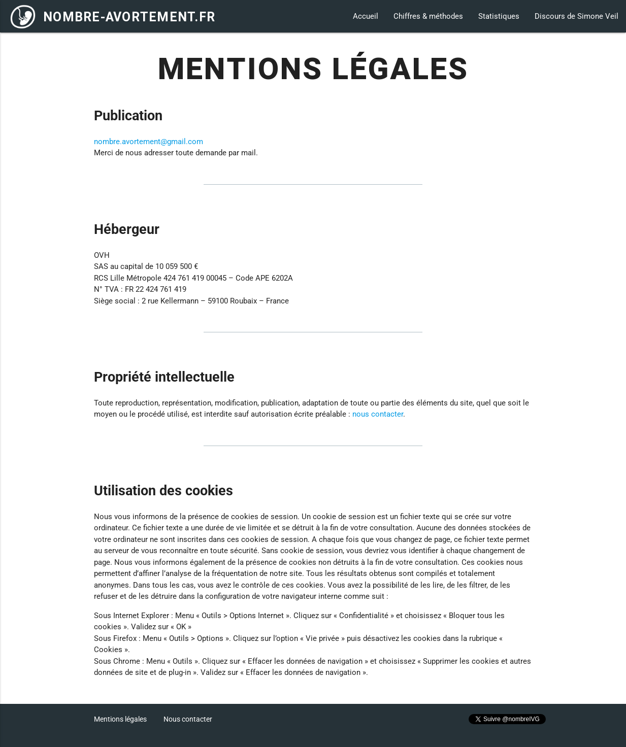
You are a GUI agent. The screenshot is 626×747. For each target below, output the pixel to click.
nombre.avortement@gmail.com (148, 141)
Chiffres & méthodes (428, 16)
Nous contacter (187, 719)
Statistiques (498, 16)
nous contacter (377, 414)
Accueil (365, 16)
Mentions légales (120, 719)
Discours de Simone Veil (576, 16)
